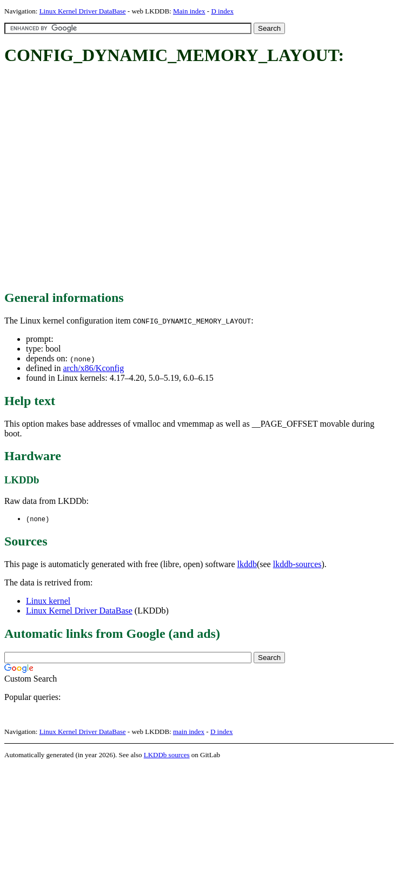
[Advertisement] (101, 178)
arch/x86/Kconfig (93, 368)
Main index (189, 11)
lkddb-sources (297, 564)
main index (188, 732)
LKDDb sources (167, 755)
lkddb (247, 564)
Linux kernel (48, 601)
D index (222, 11)
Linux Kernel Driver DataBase (82, 11)
